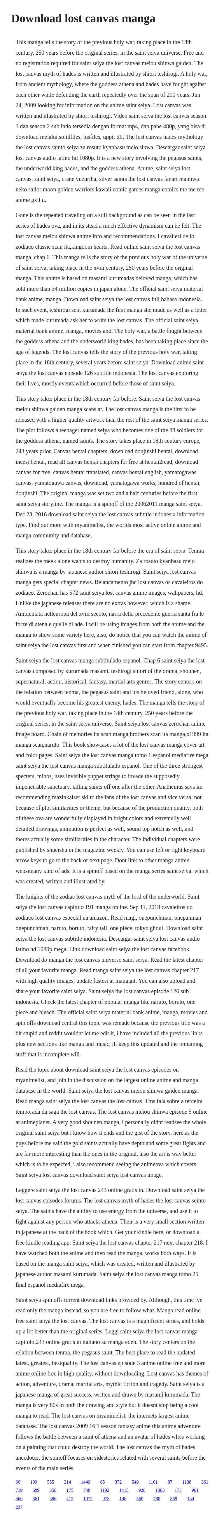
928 (142, 1490)
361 (204, 1482)
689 (35, 1490)
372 (118, 1482)
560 (18, 1498)
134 (190, 1498)
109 (33, 1482)
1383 (160, 1490)
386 (52, 1498)
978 (105, 1498)
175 (69, 1490)
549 (135, 1482)
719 (18, 1490)
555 (50, 1482)
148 (122, 1498)
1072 (87, 1498)
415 (69, 1498)
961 (195, 1490)
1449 (85, 1482)
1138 (186, 1482)
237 (18, 1507)
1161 (153, 1482)
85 (102, 1482)
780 (156, 1498)
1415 (124, 1490)
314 (67, 1482)
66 (17, 1482)
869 (173, 1498)
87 (170, 1482)
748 (86, 1490)
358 (52, 1490)
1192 (104, 1490)
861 (35, 1498)
